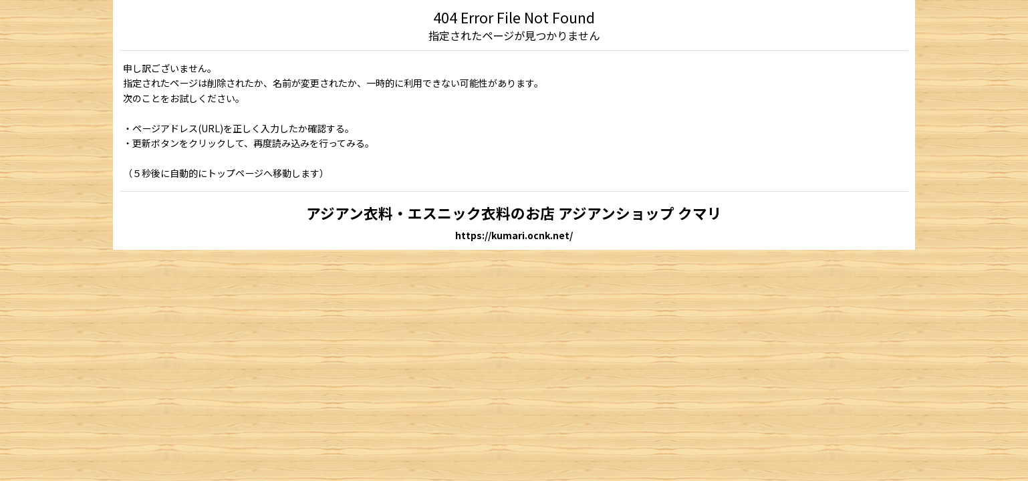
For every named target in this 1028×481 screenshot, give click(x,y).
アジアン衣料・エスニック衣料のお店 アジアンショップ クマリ (514, 212)
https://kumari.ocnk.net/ (514, 235)
